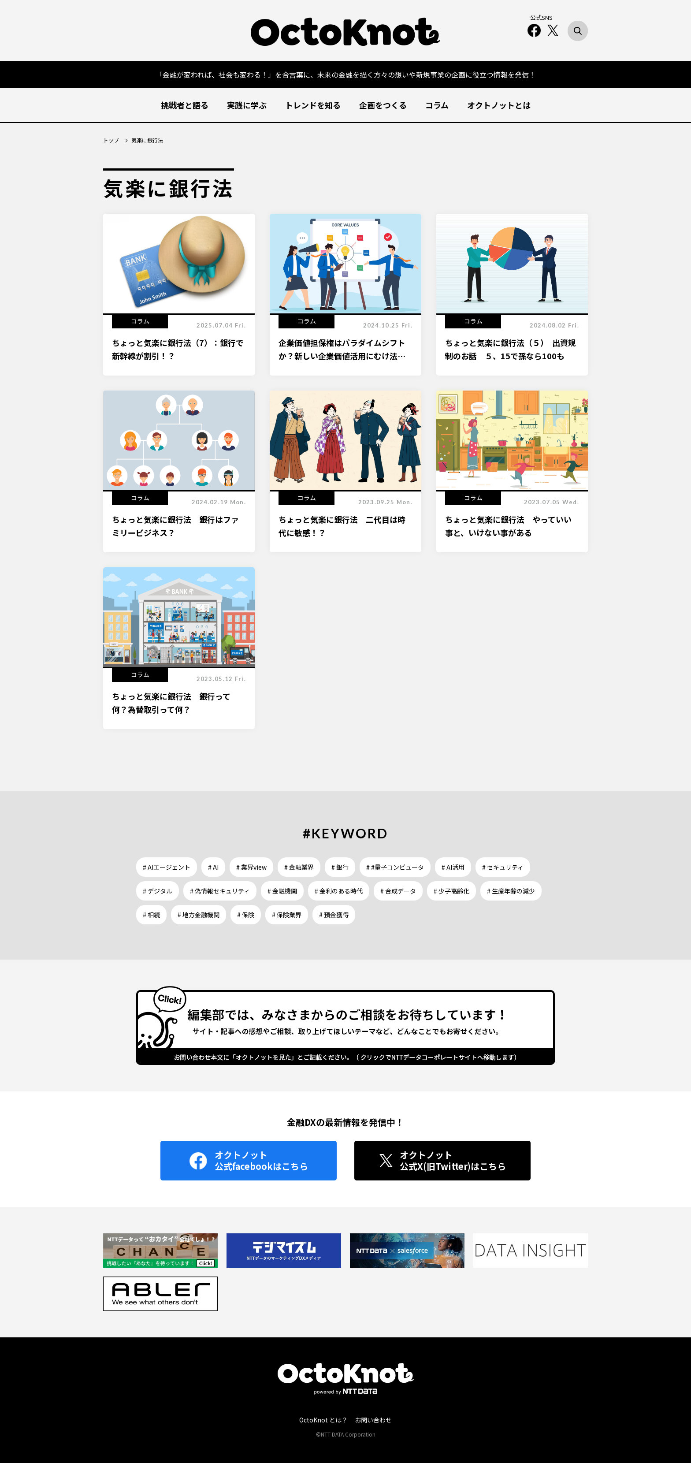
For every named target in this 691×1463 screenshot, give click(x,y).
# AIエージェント (166, 867)
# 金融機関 (282, 890)
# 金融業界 (299, 867)
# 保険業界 (286, 914)
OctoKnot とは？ (323, 1419)
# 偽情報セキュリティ (220, 890)
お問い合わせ (373, 1419)
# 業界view (251, 867)
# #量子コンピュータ (395, 867)
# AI (213, 867)
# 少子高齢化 (451, 890)
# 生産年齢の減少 (511, 890)
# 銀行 (340, 867)
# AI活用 (453, 867)
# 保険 (245, 914)
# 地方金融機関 (198, 914)
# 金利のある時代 (339, 890)
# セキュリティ (503, 867)
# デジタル (157, 890)
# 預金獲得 (334, 914)
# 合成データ (398, 890)
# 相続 (151, 914)
